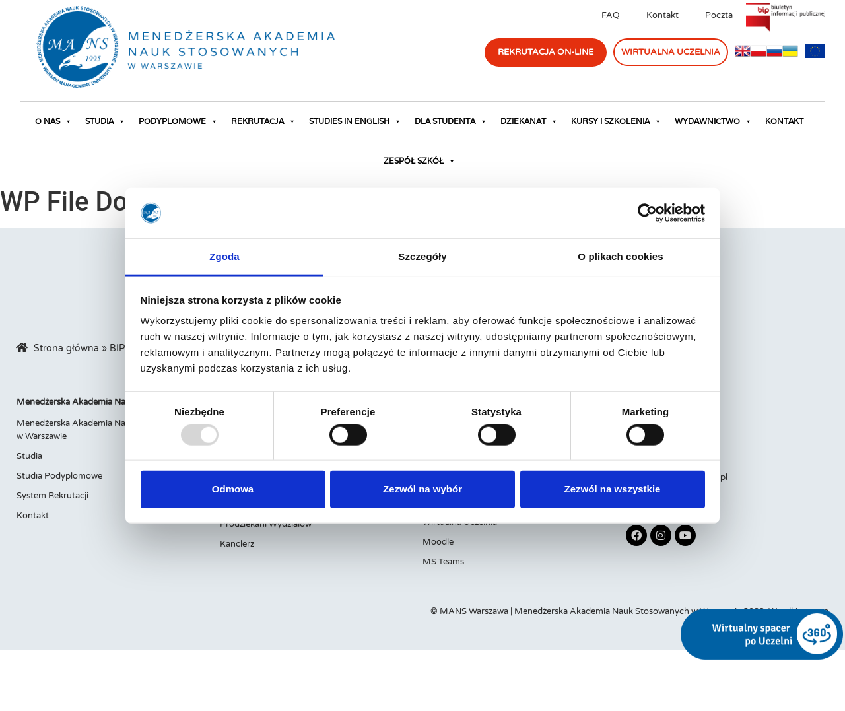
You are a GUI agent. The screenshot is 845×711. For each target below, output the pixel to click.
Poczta (719, 15)
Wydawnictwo (713, 121)
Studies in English (355, 121)
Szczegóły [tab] (422, 256)
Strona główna (66, 348)
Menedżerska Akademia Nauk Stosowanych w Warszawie (104, 430)
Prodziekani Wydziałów (266, 524)
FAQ (610, 15)
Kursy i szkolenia (616, 121)
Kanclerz (237, 544)
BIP (117, 348)
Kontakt (662, 15)
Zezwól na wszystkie (612, 488)
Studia (105, 121)
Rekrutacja (263, 121)
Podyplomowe (178, 121)
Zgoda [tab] (224, 256)
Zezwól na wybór (422, 488)
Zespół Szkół (420, 161)
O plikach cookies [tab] (620, 256)
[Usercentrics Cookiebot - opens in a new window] (647, 213)
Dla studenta (451, 121)
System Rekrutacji (52, 496)
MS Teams (443, 562)
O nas (53, 121)
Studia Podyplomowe (59, 476)
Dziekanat (529, 121)
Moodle (438, 542)
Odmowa (233, 488)
